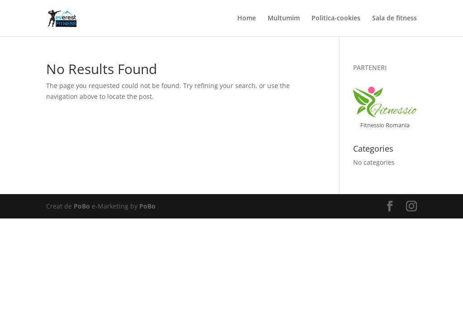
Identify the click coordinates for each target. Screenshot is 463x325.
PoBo (82, 206)
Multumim (284, 18)
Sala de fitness (394, 18)
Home (246, 18)
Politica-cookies (336, 18)
